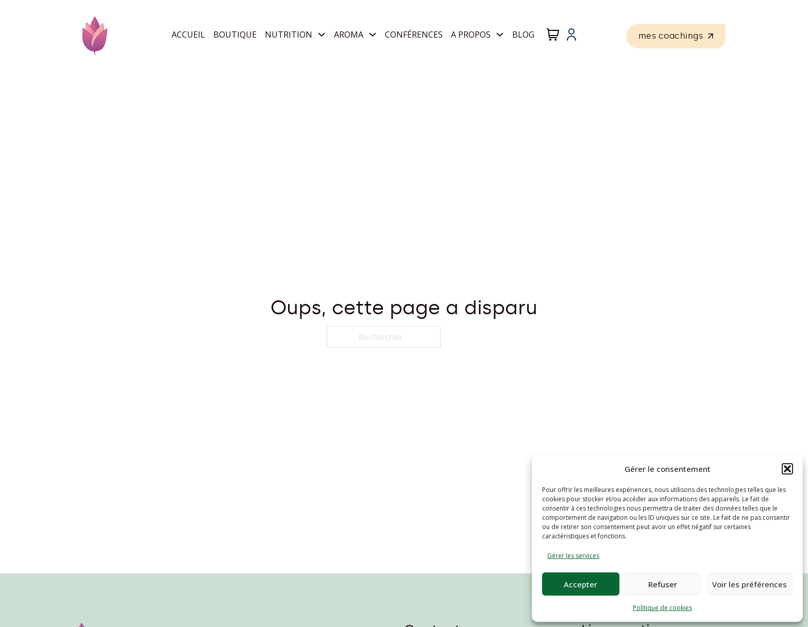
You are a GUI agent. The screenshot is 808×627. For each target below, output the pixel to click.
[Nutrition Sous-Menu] (321, 34)
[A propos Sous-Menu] (500, 34)
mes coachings (676, 36)
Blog (523, 34)
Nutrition (288, 34)
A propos (471, 34)
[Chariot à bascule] (553, 34)
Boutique (235, 34)
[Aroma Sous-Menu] (372, 34)
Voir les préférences (749, 584)
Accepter (580, 584)
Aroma (348, 34)
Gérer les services (573, 555)
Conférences (414, 34)
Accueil (188, 34)
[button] (787, 469)
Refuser (662, 584)
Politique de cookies (662, 607)
